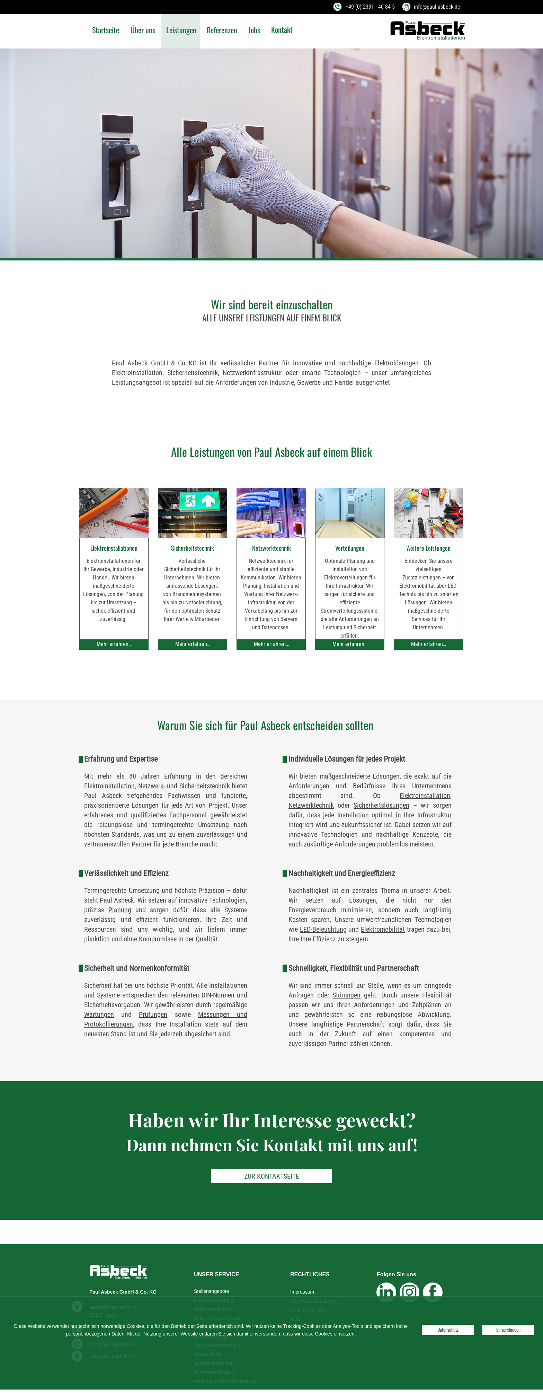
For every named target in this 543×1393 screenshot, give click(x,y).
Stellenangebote (211, 1291)
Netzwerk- (151, 786)
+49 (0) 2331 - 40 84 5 (370, 6)
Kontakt (282, 29)
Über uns (143, 29)
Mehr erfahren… (114, 644)
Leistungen (181, 29)
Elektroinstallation (109, 786)
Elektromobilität (383, 929)
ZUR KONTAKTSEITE (271, 1176)
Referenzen (222, 29)
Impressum (302, 1292)
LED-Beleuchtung (323, 929)
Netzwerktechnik (311, 805)
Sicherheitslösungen (381, 805)
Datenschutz (448, 1329)
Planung (119, 910)
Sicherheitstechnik (204, 786)
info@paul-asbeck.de (437, 6)
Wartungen (99, 1014)
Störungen (346, 995)
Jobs (254, 29)
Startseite (105, 29)
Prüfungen (153, 1014)
